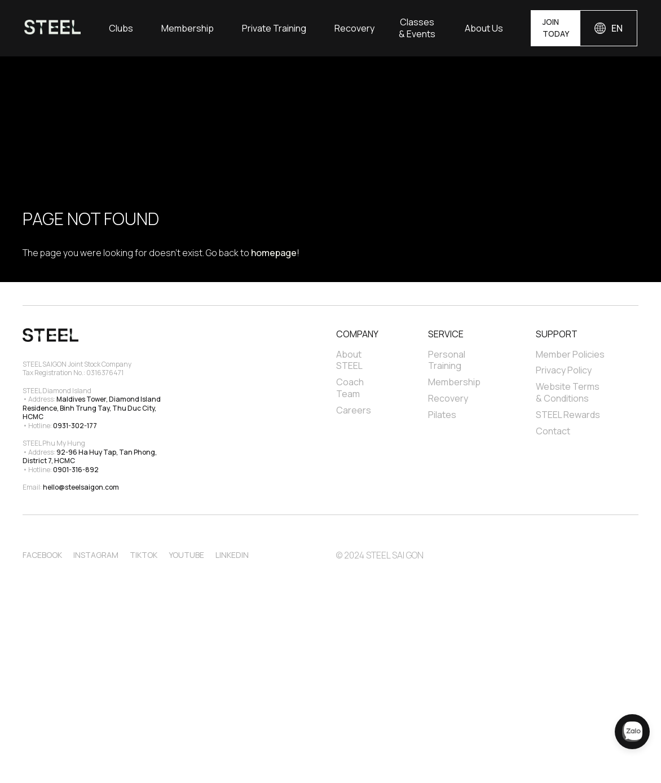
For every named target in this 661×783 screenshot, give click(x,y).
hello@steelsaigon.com (81, 487)
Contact (553, 431)
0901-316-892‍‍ (76, 469)
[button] (121, 28)
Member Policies (570, 354)
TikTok (143, 554)
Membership (187, 28)
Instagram (95, 554)
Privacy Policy (564, 370)
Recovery (354, 28)
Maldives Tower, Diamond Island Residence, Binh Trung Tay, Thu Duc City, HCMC (92, 407)
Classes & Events (417, 28)
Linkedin (232, 554)
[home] (52, 28)
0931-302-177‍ (75, 425)
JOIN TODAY (556, 27)
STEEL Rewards (568, 415)
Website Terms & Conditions (568, 392)
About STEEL (349, 360)
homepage (274, 253)
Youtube (186, 554)
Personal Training (447, 360)
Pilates (442, 415)
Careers (353, 410)
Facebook (42, 554)
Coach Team (350, 388)
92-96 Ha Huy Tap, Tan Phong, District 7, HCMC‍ (90, 456)
